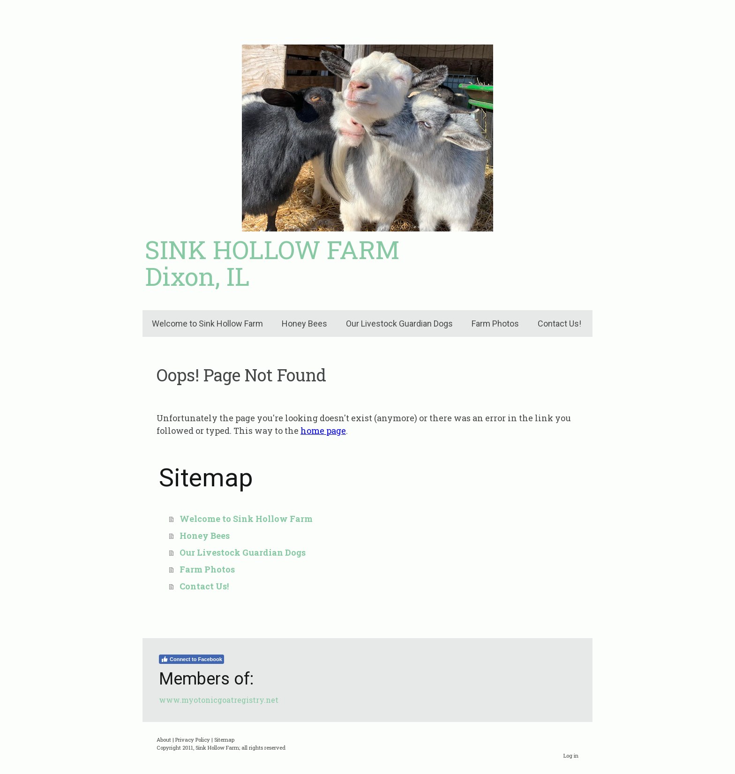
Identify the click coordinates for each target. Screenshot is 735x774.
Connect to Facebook (191, 659)
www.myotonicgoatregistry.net (218, 700)
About (164, 739)
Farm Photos (495, 323)
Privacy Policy (192, 739)
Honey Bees (304, 323)
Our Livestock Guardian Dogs (399, 323)
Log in (570, 755)
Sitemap (224, 739)
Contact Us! (559, 323)
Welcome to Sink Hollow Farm (207, 323)
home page (323, 430)
